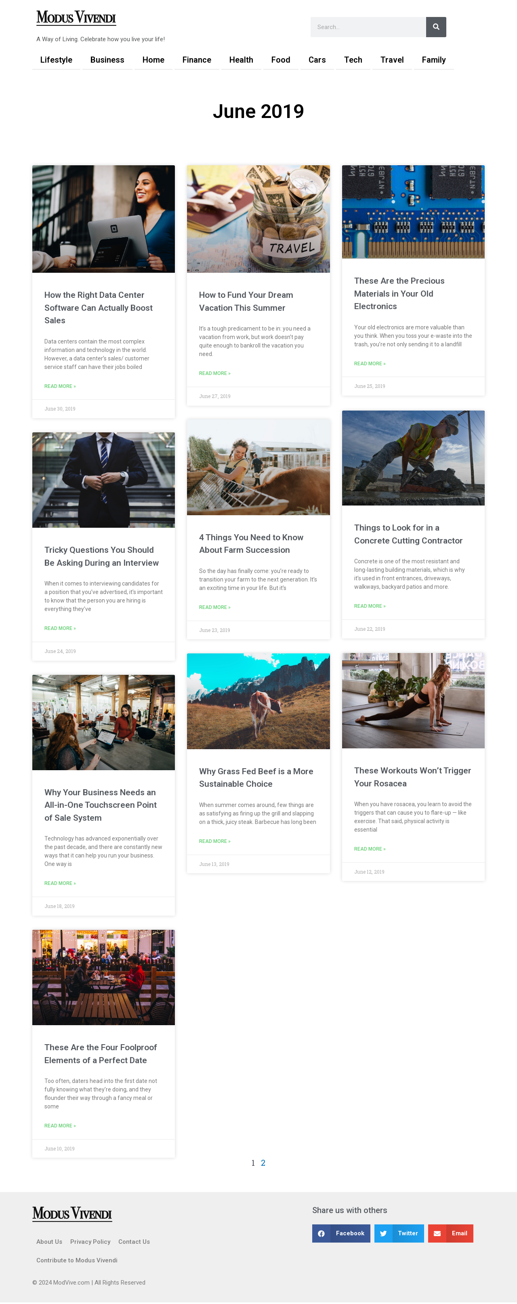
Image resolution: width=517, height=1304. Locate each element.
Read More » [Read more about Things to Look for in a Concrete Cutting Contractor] (370, 606)
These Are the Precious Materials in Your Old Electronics (399, 293)
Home (153, 60)
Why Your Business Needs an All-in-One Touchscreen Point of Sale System (100, 806)
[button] (341, 1235)
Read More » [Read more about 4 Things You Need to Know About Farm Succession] (215, 608)
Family (434, 60)
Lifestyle (56, 60)
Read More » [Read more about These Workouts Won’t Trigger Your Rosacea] (370, 849)
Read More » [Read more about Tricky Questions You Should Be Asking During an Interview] (60, 629)
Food (280, 60)
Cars (317, 60)
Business (107, 60)
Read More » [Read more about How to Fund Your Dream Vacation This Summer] (215, 374)
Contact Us (134, 1243)
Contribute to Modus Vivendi (77, 1262)
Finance (197, 60)
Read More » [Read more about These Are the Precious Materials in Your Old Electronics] (370, 364)
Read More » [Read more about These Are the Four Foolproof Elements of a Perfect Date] (60, 1127)
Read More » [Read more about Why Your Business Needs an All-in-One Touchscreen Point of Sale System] (60, 884)
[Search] (436, 27)
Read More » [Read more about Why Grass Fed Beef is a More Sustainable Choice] (215, 842)
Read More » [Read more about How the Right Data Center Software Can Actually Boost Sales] (60, 387)
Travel (392, 60)
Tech (353, 60)
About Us (49, 1243)
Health (241, 60)
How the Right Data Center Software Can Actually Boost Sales (98, 307)
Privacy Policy (90, 1243)
